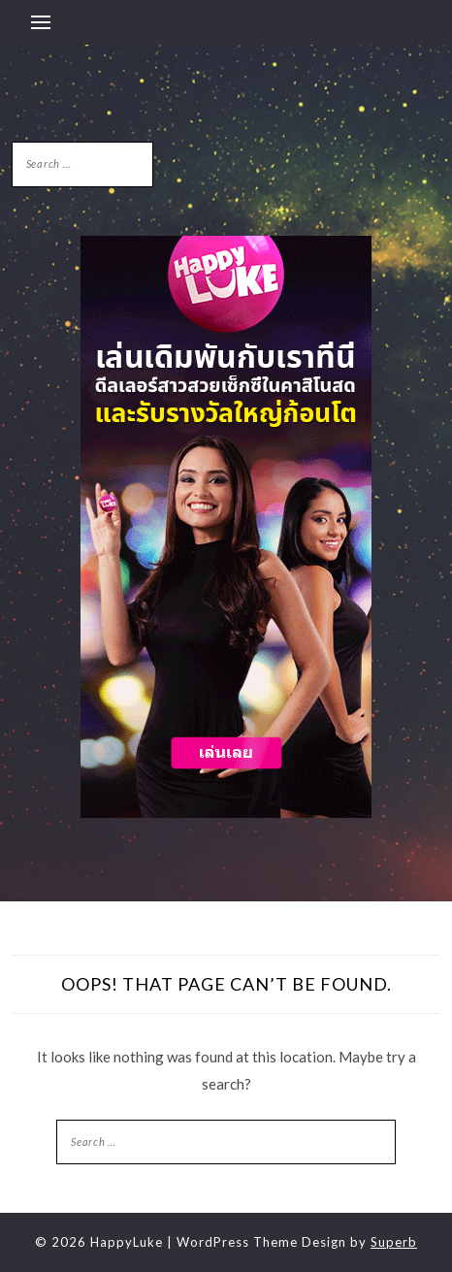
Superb (394, 1242)
